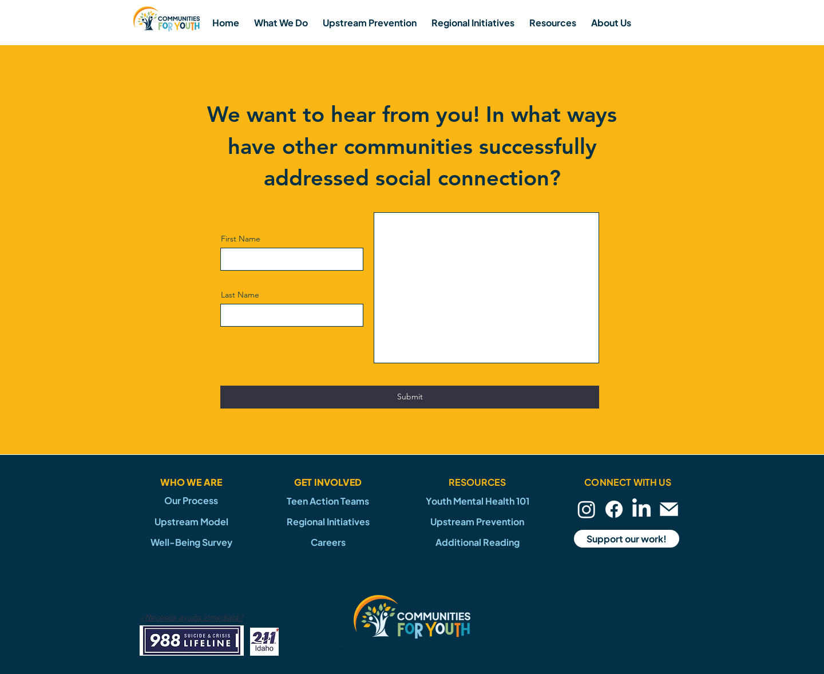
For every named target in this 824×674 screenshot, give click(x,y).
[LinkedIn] (641, 509)
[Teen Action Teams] (327, 500)
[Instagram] (586, 509)
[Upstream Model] (191, 521)
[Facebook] (614, 509)
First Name (240, 239)
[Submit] (409, 397)
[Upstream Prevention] (477, 521)
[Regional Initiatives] (327, 521)
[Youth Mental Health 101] (477, 500)
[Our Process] (191, 500)
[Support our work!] (626, 539)
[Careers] (327, 542)
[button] (281, 22)
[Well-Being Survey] (191, 542)
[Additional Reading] (477, 542)
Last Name (240, 295)
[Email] (668, 509)
